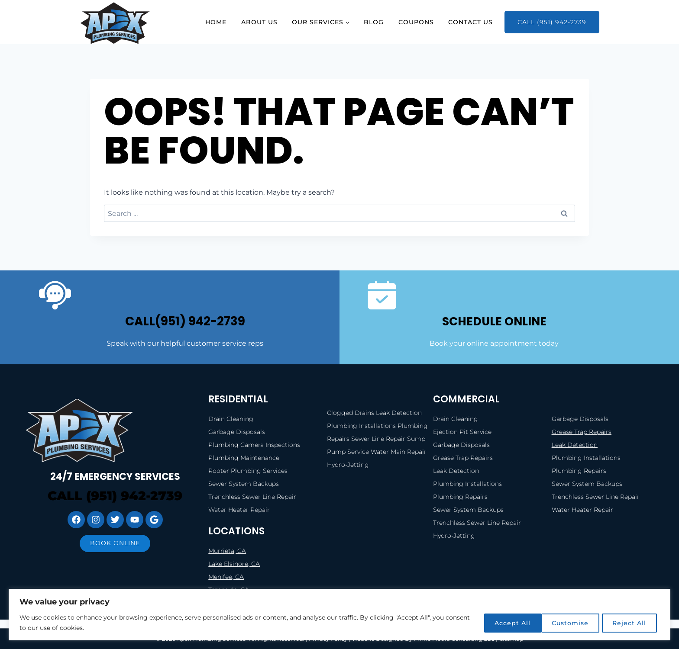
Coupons (416, 22)
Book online (115, 543)
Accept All (629, 623)
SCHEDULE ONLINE (494, 321)
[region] (339, 614)
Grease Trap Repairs (581, 432)
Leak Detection (575, 445)
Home (215, 22)
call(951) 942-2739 (185, 321)
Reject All (565, 623)
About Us (259, 22)
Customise (501, 623)
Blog (374, 22)
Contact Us (470, 22)
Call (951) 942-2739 (551, 22)
